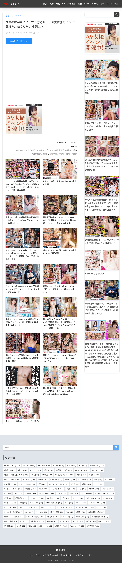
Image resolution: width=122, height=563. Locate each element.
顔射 (75, 154)
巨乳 (102, 4)
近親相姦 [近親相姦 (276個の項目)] (21, 498)
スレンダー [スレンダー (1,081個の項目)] (82, 470)
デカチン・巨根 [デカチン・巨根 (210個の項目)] (97, 503)
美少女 (54, 154)
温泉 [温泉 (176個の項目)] (81, 512)
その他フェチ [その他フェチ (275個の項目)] (37, 498)
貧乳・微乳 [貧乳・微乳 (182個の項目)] (57, 512)
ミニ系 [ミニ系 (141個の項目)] (78, 521)
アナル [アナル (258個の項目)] (78, 498)
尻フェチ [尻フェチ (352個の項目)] (108, 489)
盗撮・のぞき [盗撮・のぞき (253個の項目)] (93, 498)
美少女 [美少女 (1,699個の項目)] (10, 470)
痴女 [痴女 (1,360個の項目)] (23, 470)
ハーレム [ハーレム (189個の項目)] (42, 512)
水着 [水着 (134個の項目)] (21, 526)
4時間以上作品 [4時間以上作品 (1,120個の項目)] (64, 470)
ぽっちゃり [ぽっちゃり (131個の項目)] (46, 526)
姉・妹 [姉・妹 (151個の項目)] (52, 521)
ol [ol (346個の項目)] (8, 493)
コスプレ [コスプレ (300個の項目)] (86, 493)
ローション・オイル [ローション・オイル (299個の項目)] (105, 493)
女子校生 (71, 4)
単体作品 (72, 150)
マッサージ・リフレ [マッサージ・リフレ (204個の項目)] (28, 507)
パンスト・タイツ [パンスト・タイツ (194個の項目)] (85, 507)
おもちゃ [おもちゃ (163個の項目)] (53, 517)
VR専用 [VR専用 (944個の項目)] (47, 475)
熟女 (58, 4)
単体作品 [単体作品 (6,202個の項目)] (29, 465)
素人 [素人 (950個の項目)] (35, 475)
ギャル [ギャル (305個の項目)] (61, 493)
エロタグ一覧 (112, 4)
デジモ (35, 150)
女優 (80, 4)
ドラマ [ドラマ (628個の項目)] (70, 479)
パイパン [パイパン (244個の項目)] (10, 503)
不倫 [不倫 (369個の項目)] (82, 489)
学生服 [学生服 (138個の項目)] (9, 526)
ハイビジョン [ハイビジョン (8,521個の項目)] (12, 465)
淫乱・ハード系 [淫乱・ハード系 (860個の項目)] (12, 479)
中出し (95, 4)
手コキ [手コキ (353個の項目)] (94, 489)
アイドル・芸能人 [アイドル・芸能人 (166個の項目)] (35, 517)
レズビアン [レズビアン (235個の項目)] (37, 503)
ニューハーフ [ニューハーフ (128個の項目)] (77, 526)
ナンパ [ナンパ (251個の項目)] (108, 498)
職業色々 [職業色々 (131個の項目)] (61, 526)
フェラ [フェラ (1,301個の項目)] (36, 470)
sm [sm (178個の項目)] (70, 512)
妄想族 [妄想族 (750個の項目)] (42, 479)
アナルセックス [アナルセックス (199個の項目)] (65, 507)
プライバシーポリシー (85, 555)
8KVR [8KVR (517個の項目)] (110, 479)
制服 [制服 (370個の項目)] (71, 489)
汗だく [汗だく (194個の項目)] (101, 507)
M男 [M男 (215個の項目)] (69, 503)
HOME (61, 549)
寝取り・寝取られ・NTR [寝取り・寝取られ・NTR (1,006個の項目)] (16, 475)
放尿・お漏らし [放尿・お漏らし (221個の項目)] (54, 503)
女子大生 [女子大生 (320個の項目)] (31, 493)
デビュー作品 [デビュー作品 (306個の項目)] (47, 493)
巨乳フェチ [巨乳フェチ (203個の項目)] (48, 507)
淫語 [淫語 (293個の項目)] (8, 498)
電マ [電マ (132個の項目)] (32, 526)
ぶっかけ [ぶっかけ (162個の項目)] (67, 517)
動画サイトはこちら (19, 41)
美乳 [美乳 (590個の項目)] (98, 479)
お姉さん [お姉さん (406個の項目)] (31, 489)
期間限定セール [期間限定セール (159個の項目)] (100, 517)
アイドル (73, 142)
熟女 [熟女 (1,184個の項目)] (49, 470)
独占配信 (37, 154)
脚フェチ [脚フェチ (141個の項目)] (104, 521)
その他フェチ (23, 150)
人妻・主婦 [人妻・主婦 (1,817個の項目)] (97, 465)
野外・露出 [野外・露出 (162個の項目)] (83, 517)
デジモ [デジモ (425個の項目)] (98, 484)
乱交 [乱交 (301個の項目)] (74, 493)
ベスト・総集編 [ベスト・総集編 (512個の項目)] (27, 484)
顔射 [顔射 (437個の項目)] (87, 484)
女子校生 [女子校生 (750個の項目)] (29, 479)
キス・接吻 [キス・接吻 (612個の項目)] (84, 479)
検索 (116, 14)
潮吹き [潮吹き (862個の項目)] (94, 475)
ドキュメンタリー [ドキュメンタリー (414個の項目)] (13, 489)
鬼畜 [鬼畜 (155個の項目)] (24, 521)
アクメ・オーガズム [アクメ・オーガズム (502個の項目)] (59, 484)
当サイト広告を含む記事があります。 (57, 555)
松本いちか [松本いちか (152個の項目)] (38, 521)
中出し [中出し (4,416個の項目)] (59, 465)
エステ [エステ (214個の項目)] (81, 503)
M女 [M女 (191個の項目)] (29, 512)
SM (63, 4)
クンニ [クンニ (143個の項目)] (65, 521)
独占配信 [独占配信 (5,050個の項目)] (44, 465)
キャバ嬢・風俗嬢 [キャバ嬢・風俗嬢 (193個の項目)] (13, 512)
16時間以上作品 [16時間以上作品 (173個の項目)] (96, 512)
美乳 (46, 154)
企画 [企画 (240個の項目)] (23, 503)
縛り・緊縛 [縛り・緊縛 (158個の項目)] (11, 521)
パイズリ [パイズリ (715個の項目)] (56, 479)
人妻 (51, 4)
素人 (45, 4)
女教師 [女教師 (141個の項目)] (91, 521)
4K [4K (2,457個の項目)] (83, 465)
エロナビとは (34, 555)
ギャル (87, 4)
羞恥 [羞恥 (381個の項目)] (43, 489)
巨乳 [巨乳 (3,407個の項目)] (72, 465)
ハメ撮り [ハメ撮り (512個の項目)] (10, 484)
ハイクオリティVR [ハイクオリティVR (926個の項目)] (64, 475)
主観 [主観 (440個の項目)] (75, 484)
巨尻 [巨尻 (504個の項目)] (42, 484)
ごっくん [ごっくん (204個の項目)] (10, 507)
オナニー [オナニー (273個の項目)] (53, 498)
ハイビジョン (47, 150)
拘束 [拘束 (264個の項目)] (66, 498)
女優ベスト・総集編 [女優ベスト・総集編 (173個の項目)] (14, 517)
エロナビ (13, 3)
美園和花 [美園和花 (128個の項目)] (93, 526)
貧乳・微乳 (65, 154)
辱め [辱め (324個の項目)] (18, 493)
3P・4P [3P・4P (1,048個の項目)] (98, 470)
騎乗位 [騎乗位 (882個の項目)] (81, 475)
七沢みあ (61, 150)
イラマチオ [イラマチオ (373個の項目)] (57, 489)
